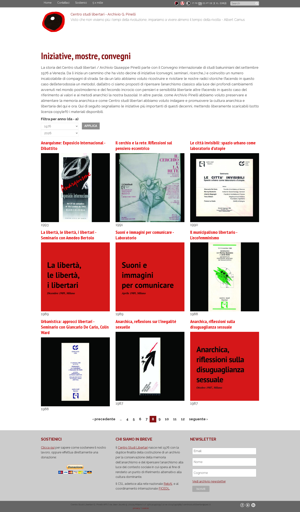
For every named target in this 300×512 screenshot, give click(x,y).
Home (47, 2)
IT (193, 3)
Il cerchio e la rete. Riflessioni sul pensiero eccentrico (144, 145)
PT (207, 3)
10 (167, 419)
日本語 (223, 3)
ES (204, 3)
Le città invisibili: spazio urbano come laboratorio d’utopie (223, 145)
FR (196, 3)
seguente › (198, 419)
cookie (145, 508)
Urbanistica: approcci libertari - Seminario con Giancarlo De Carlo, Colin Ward (75, 326)
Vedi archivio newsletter (209, 481)
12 (183, 419)
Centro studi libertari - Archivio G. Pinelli (103, 14)
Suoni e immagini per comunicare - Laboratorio (145, 235)
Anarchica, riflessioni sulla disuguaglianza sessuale (212, 324)
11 (175, 419)
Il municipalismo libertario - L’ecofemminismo (213, 235)
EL (217, 3)
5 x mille (98, 2)
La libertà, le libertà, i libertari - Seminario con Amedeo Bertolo (68, 235)
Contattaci (63, 2)
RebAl (168, 484)
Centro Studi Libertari (133, 447)
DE (211, 3)
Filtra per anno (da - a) (59, 119)
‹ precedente (103, 419)
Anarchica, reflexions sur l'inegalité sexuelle (146, 324)
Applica (90, 126)
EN (200, 3)
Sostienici (81, 2)
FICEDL (164, 488)
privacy (136, 508)
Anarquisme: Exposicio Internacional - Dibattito (73, 145)
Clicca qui (48, 447)
